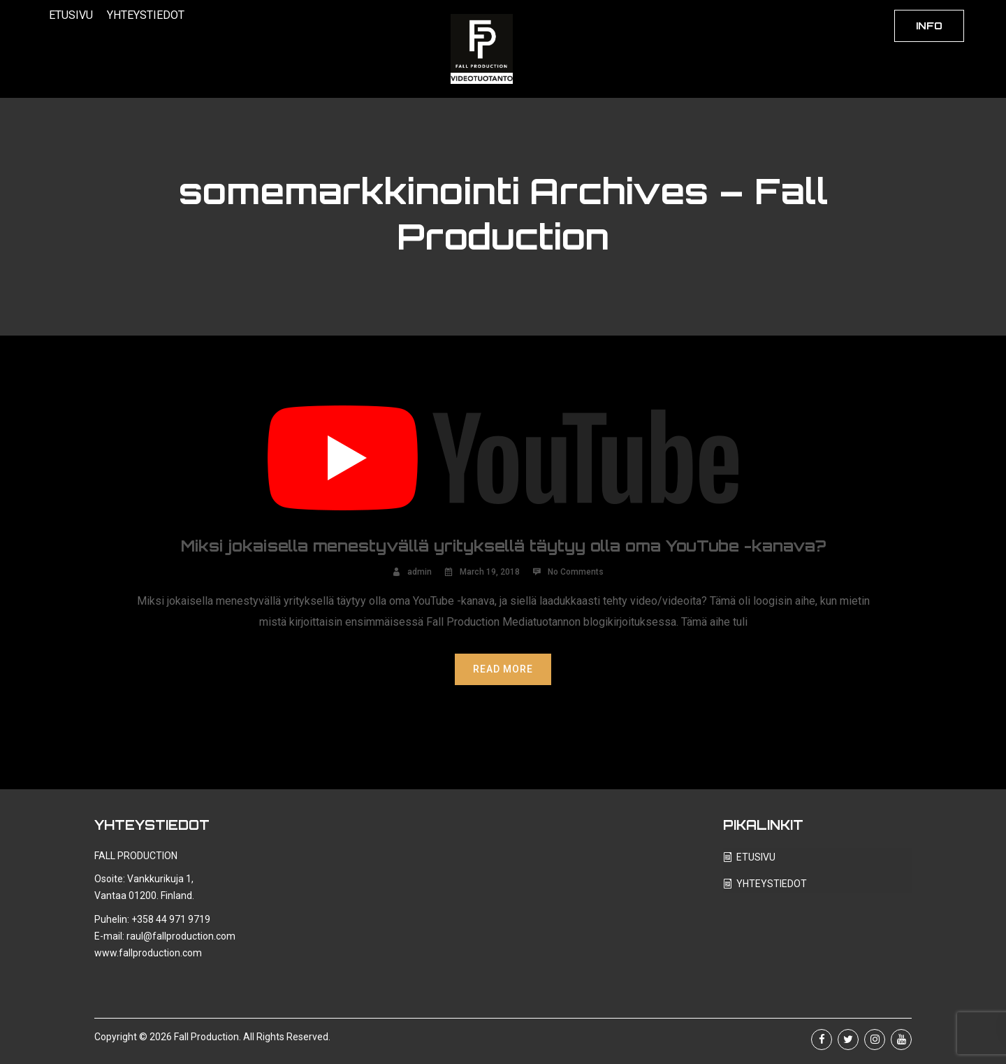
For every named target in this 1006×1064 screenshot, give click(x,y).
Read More (503, 669)
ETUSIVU (71, 15)
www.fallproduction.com (148, 952)
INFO (929, 25)
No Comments (576, 572)
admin (419, 572)
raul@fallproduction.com (180, 936)
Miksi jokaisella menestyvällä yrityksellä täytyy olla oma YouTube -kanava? (503, 545)
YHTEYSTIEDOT (145, 15)
